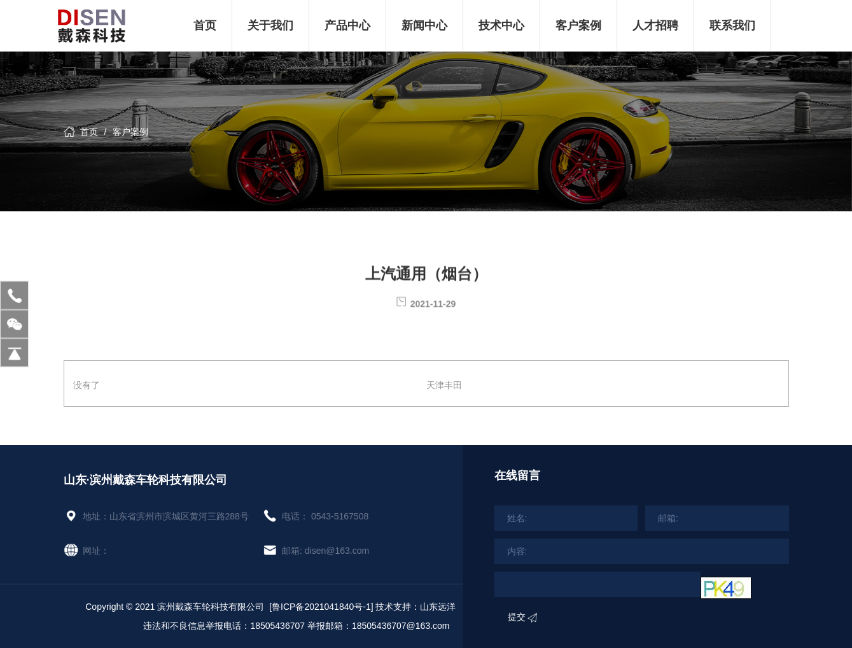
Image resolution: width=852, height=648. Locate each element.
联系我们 (732, 25)
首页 (204, 25)
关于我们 (270, 25)
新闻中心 (424, 25)
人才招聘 (655, 25)
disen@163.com (337, 551)
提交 (523, 617)
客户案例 (578, 25)
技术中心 (501, 25)
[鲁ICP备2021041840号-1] (321, 607)
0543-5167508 (339, 516)
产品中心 (347, 25)
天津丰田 (444, 385)
